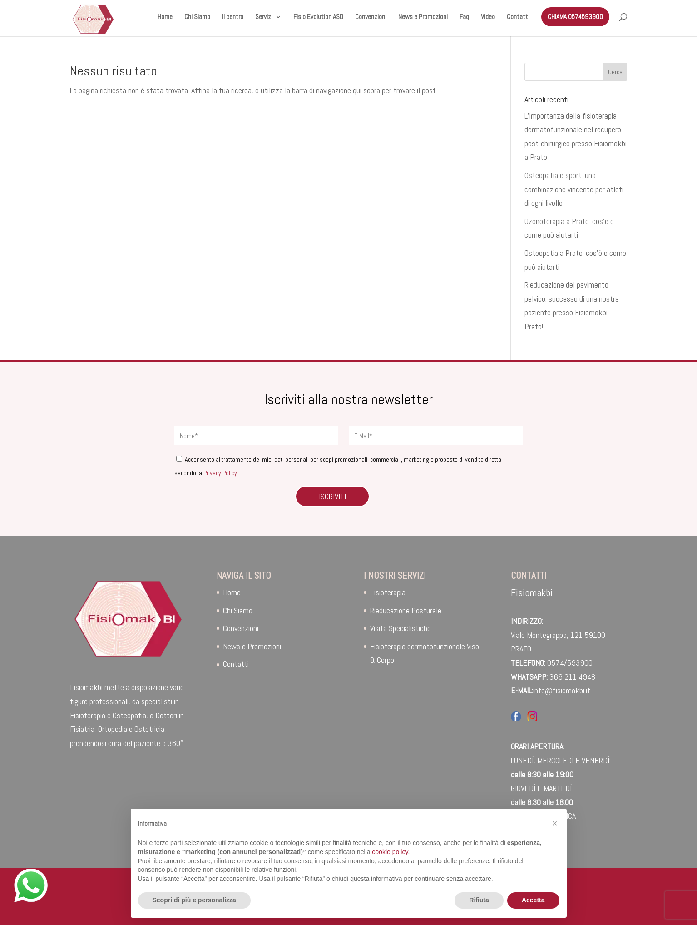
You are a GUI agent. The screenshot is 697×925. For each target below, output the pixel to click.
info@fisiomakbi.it (561, 690)
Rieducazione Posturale (405, 610)
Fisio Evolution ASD (318, 17)
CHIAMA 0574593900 (575, 16)
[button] (555, 823)
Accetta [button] (533, 900)
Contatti (518, 17)
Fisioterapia (387, 592)
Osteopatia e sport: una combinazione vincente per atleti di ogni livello (573, 189)
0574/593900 (570, 662)
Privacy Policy (220, 473)
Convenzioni (370, 17)
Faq (464, 17)
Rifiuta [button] (479, 900)
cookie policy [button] (390, 851)
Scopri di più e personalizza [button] (194, 900)
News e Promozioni (423, 17)
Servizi (263, 17)
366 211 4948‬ (572, 676)
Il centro (232, 17)
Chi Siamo (197, 17)
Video (488, 17)
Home (165, 17)
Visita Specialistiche (400, 628)
